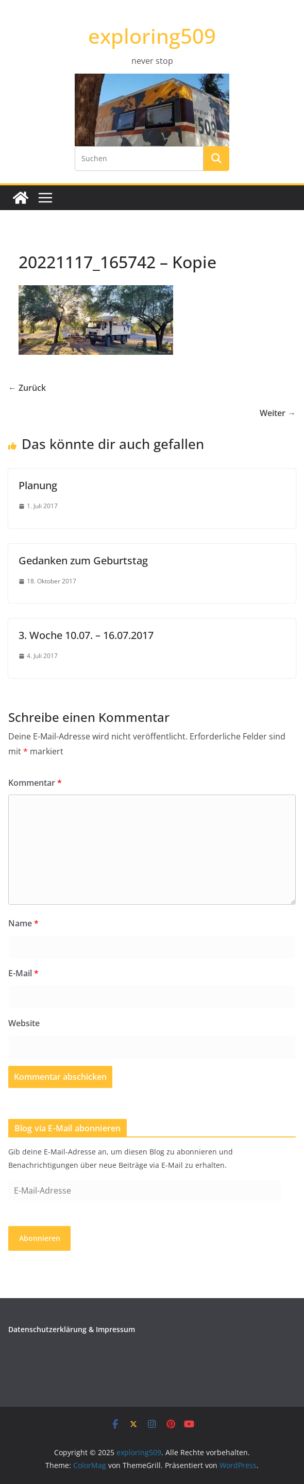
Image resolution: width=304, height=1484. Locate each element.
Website (24, 1023)
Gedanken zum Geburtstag (83, 560)
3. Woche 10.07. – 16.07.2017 (86, 635)
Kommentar (35, 782)
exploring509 (152, 36)
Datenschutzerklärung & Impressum (71, 1329)
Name (23, 923)
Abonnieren (39, 1238)
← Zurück (27, 387)
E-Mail (23, 973)
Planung (38, 485)
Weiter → (278, 413)
